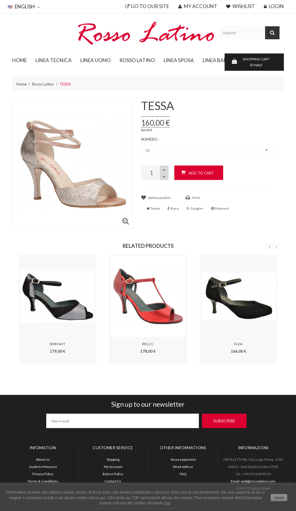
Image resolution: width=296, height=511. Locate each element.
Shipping (113, 459)
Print (196, 198)
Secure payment (183, 459)
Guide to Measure (43, 466)
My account (197, 6)
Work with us (183, 466)
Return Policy (113, 474)
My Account (113, 466)
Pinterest (220, 208)
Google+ (195, 208)
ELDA (238, 344)
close (279, 497)
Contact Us (112, 481)
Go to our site (147, 6)
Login (274, 6)
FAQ (183, 474)
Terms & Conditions (42, 481)
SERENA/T (57, 344)
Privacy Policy (42, 474)
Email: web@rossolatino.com (253, 481)
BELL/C (147, 344)
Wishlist (240, 6)
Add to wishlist (159, 198)
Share (173, 208)
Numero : (150, 139)
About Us (43, 459)
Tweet (153, 208)
